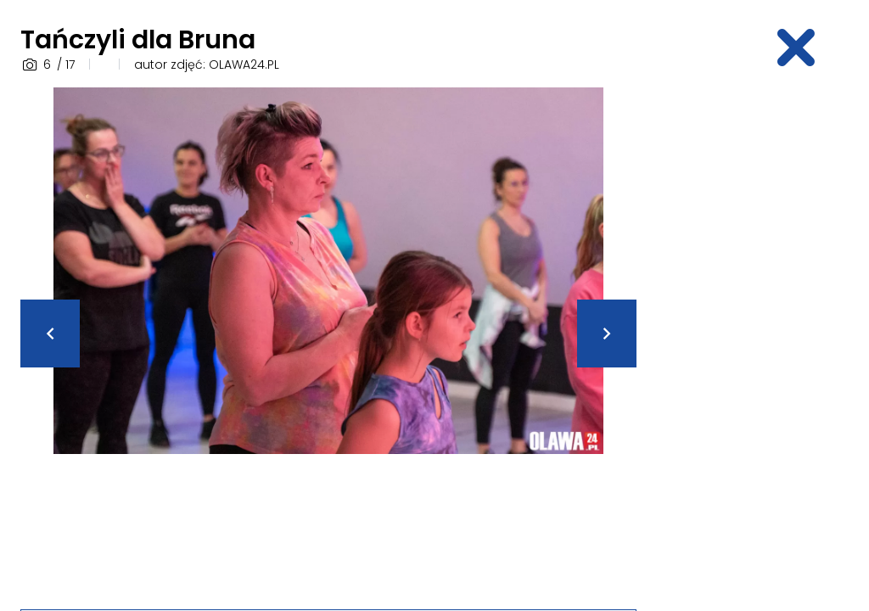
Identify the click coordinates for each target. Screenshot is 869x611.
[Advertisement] (763, 342)
